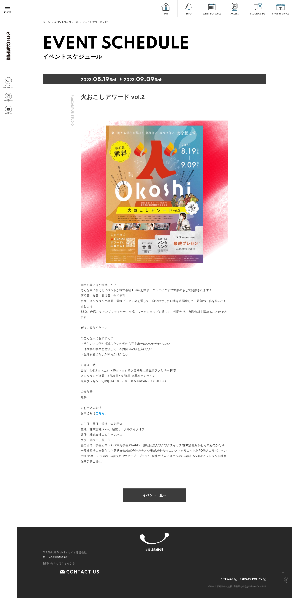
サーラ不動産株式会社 (56, 556)
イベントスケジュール (66, 22)
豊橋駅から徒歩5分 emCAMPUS (250, 586)
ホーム (46, 22)
